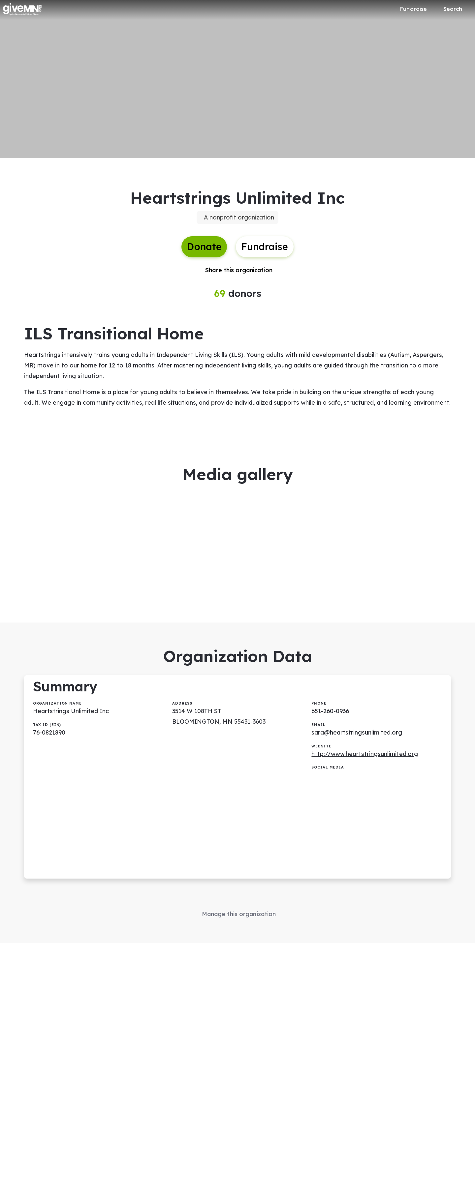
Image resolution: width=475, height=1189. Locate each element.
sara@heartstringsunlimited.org (357, 740)
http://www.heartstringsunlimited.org (365, 762)
